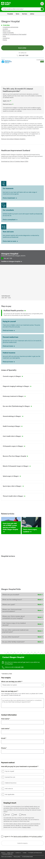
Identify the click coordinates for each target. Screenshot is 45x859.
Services (24, 14)
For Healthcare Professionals (35, 852)
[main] (22, 433)
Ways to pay (6, 31)
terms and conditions (21, 836)
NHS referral (7, 788)
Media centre (10, 852)
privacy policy (37, 836)
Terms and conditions (6, 856)
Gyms (17, 14)
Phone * (4, 748)
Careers (24, 852)
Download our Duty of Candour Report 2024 (14, 161)
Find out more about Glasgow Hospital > (13, 139)
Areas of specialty (8, 33)
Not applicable (8, 794)
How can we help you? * (9, 691)
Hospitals (10, 14)
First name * (5, 719)
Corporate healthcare (7, 854)
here (27, 158)
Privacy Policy (26, 827)
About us (3, 852)
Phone (24, 815)
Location (5, 29)
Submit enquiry (22, 843)
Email (8, 815)
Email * (3, 738)
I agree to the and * (23, 836)
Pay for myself (8, 771)
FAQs (4, 36)
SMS (15, 815)
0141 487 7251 (19, 667)
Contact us (6, 38)
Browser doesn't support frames (22, 168)
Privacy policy (17, 856)
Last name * (5, 728)
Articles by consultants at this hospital (14, 34)
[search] (22, 9)
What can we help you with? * (11, 682)
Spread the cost (8, 777)
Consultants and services (10, 27)
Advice (32, 14)
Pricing (5, 40)
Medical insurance (9, 783)
